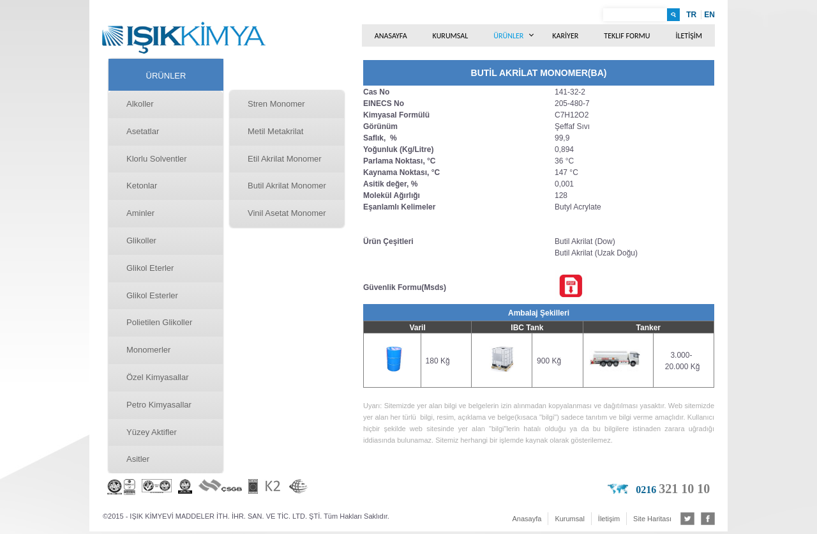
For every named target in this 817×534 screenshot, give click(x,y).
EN (709, 14)
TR (691, 14)
